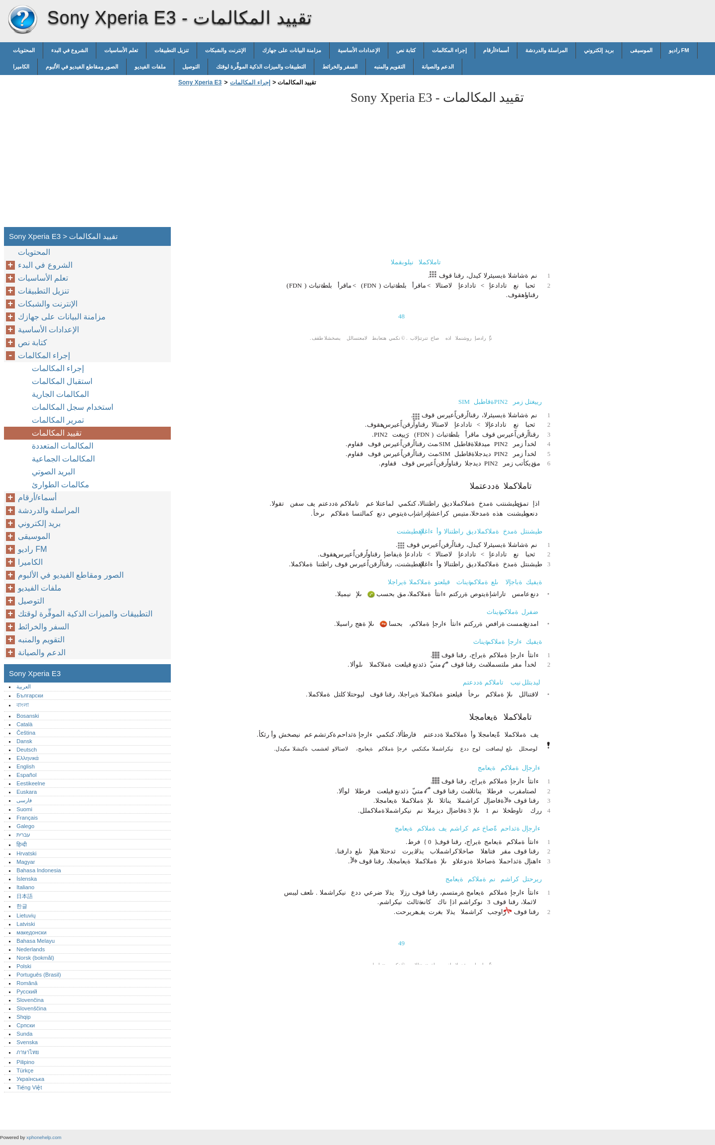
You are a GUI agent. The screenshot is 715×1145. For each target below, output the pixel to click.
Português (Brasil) (38, 975)
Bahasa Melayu (35, 941)
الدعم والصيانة (438, 67)
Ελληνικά (27, 758)
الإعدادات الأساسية (359, 50)
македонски (31, 932)
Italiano (25, 887)
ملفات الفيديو (150, 67)
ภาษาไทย (27, 1052)
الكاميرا (21, 67)
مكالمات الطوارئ (60, 484)
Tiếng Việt (29, 1087)
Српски (25, 1025)
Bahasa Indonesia (38, 870)
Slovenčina (30, 1000)
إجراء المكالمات (449, 50)
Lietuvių (26, 915)
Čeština (25, 733)
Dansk (24, 741)
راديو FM (679, 50)
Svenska (27, 1042)
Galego (25, 826)
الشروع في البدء (69, 50)
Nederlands (30, 949)
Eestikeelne (30, 783)
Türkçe (24, 1070)
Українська (30, 1079)
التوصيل (191, 67)
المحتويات (24, 50)
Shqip (23, 1017)
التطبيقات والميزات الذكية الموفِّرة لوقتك (261, 67)
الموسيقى (641, 50)
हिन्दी (21, 844)
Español (26, 775)
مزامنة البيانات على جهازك (291, 50)
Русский (26, 991)
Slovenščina (31, 1008)
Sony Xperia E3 (22, 20)
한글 (21, 906)
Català (24, 724)
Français (27, 818)
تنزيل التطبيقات (171, 50)
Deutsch (26, 750)
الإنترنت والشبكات (225, 50)
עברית (23, 835)
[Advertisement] (259, 159)
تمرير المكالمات (58, 420)
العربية (23, 686)
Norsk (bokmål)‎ (35, 958)
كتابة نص (406, 50)
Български (29, 695)
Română (26, 983)
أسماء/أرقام (496, 50)
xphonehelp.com (43, 1137)
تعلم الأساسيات (121, 50)
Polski (23, 966)
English (25, 766)
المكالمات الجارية (60, 394)
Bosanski (27, 716)
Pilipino (25, 1062)
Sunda (24, 1034)
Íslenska (26, 879)
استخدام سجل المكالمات (72, 407)
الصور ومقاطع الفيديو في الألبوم (82, 67)
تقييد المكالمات (56, 433)
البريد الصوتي (53, 471)
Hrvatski (26, 853)
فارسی (24, 800)
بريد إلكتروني (598, 50)
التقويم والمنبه (389, 67)
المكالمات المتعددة (62, 446)
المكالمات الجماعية (63, 459)
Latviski (25, 924)
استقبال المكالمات (62, 381)
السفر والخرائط (340, 67)
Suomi (24, 809)
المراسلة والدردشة (546, 50)
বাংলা (22, 705)
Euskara (26, 792)
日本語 (24, 896)
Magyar (25, 862)
